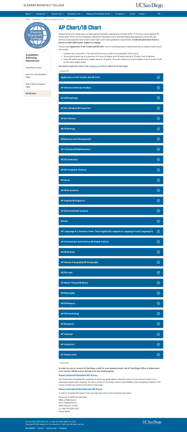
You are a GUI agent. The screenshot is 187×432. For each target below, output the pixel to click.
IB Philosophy (68, 293)
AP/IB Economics (70, 190)
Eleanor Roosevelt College (44, 5)
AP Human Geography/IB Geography (79, 262)
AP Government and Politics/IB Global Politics (85, 241)
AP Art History (68, 118)
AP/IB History (68, 252)
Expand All (65, 71)
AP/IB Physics (68, 303)
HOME (28, 19)
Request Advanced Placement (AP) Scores (78, 375)
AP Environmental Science (74, 211)
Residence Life (75, 14)
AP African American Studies (76, 87)
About (29, 14)
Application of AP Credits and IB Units (80, 77)
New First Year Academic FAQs (36, 75)
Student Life (57, 14)
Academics (42, 14)
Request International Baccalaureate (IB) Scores (80, 389)
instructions (94, 66)
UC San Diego (149, 7)
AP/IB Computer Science (73, 170)
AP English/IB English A (73, 200)
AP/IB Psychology (70, 313)
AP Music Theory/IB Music (74, 282)
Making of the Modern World (99, 14)
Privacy (40, 428)
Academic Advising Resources (53, 19)
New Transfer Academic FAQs (36, 85)
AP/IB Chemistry (69, 159)
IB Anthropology (69, 98)
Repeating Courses (34, 67)
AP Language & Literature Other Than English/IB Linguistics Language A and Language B (107, 231)
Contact (142, 14)
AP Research (67, 324)
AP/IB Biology (68, 128)
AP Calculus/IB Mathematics (75, 149)
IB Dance (65, 180)
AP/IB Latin (67, 272)
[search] (160, 14)
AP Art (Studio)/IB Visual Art (76, 108)
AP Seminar (67, 334)
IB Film (64, 221)
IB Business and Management (76, 139)
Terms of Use (51, 428)
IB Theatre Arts (69, 354)
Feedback (63, 428)
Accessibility (30, 428)
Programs (121, 14)
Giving (132, 14)
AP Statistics (68, 344)
